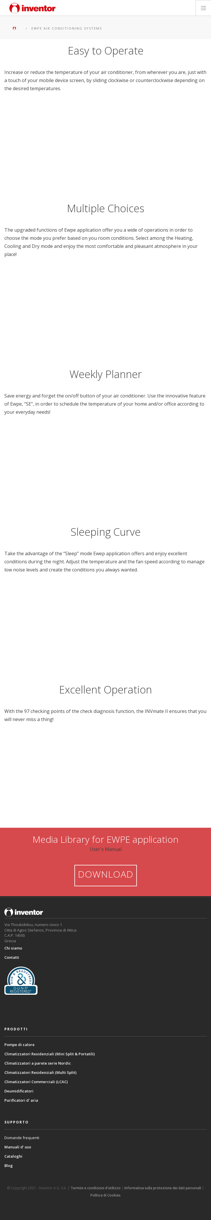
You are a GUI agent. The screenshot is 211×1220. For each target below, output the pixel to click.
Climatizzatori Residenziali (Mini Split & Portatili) (49, 1053)
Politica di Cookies (105, 1195)
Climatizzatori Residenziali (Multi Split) (40, 1072)
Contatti (11, 957)
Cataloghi (13, 1156)
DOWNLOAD (105, 874)
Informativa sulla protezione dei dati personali (162, 1187)
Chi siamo (13, 948)
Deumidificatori (18, 1091)
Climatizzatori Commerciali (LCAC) (36, 1081)
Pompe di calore (19, 1044)
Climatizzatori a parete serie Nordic (37, 1063)
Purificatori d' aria (21, 1100)
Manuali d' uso (17, 1147)
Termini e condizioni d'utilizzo (96, 1187)
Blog (8, 1165)
